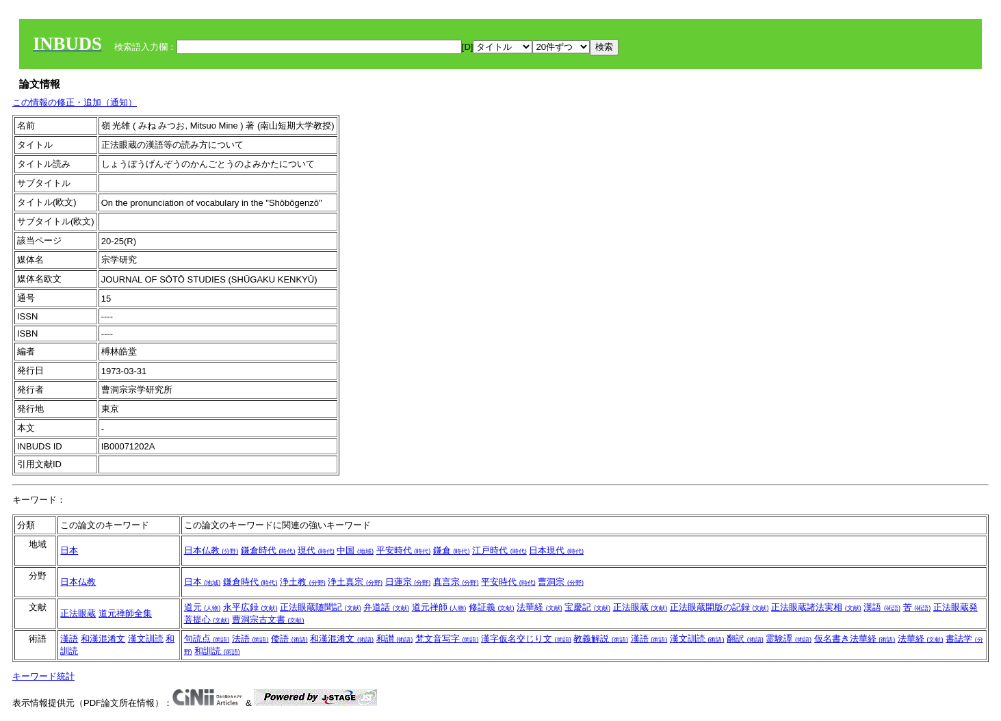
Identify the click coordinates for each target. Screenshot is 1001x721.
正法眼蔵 (78, 613)
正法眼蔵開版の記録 (719, 607)
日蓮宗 (408, 582)
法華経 (539, 607)
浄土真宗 (355, 582)
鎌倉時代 (268, 550)
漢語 (881, 607)
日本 (69, 550)
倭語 (289, 638)
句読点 (207, 638)
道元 (202, 607)
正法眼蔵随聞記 (320, 607)
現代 (316, 550)
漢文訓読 (146, 638)
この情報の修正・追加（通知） (74, 102)
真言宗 (456, 582)
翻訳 (745, 638)
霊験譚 (788, 638)
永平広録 (250, 607)
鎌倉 (451, 550)
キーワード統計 (43, 676)
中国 (355, 550)
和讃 (394, 638)
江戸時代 (499, 550)
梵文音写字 (447, 638)
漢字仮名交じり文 (526, 638)
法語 (250, 638)
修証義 (492, 607)
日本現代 (556, 550)
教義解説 (600, 638)
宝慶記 (587, 607)
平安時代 (403, 550)
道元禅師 (439, 607)
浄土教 (303, 582)
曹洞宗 (561, 582)
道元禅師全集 (125, 613)
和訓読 (217, 651)
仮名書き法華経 (855, 638)
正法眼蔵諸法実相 (816, 607)
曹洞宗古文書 (268, 619)
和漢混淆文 (103, 638)
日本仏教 (211, 550)
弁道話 (386, 607)
